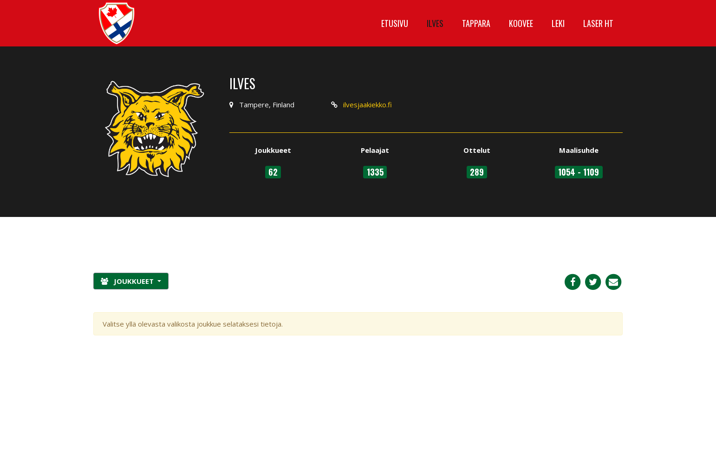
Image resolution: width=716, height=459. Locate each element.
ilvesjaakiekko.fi (367, 104)
